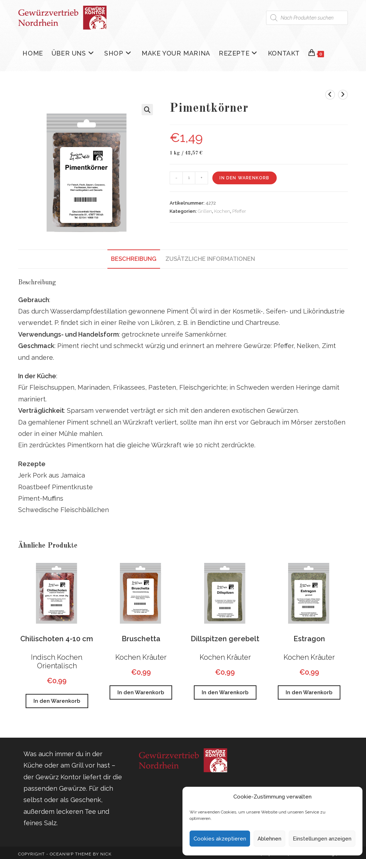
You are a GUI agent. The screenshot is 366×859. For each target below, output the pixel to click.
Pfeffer (239, 211)
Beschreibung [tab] (134, 258)
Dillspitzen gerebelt (225, 638)
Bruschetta (141, 638)
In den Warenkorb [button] (56, 701)
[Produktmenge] (188, 178)
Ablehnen (269, 839)
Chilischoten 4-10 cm (56, 638)
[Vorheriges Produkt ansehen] (330, 95)
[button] (147, 109)
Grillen (205, 211)
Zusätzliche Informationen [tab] (210, 258)
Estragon (309, 638)
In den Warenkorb (244, 177)
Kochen (222, 211)
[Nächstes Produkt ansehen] (343, 95)
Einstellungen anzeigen (322, 839)
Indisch (43, 657)
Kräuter (154, 657)
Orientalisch (57, 666)
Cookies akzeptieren (219, 839)
